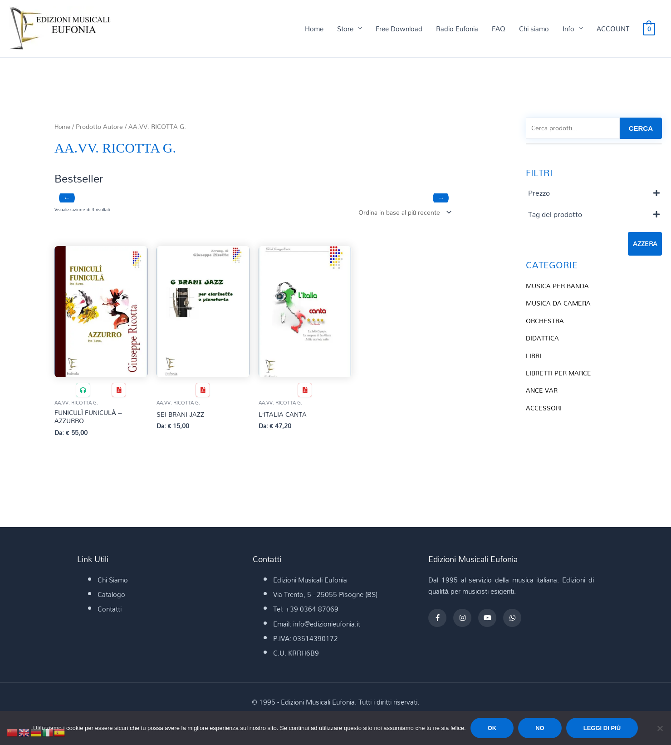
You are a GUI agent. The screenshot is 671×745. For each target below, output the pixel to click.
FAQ (498, 29)
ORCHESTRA (546, 321)
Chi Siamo (113, 582)
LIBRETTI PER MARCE (560, 373)
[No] (659, 728)
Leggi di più (602, 728)
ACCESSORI (544, 407)
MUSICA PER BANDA (559, 287)
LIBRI (534, 355)
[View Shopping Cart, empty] (649, 29)
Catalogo (111, 597)
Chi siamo (534, 29)
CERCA (641, 129)
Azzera (645, 245)
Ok (492, 728)
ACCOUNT (613, 29)
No (539, 728)
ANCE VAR (542, 390)
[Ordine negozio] (400, 213)
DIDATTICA (543, 338)
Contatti (110, 611)
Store (345, 29)
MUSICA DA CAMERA (560, 304)
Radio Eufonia (457, 29)
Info (568, 29)
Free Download (399, 29)
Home (314, 29)
